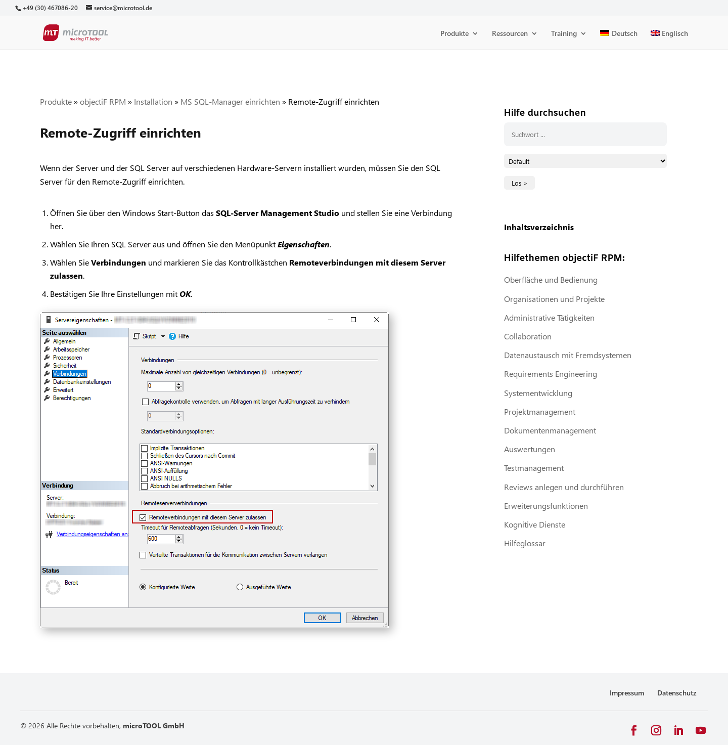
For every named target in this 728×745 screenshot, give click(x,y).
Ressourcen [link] (510, 34)
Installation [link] (153, 101)
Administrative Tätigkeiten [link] (549, 317)
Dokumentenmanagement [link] (550, 430)
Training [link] (564, 34)
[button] (634, 730)
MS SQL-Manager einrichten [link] (230, 101)
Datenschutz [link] (677, 692)
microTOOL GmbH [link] (154, 725)
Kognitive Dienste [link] (534, 524)
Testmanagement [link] (534, 467)
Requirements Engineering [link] (550, 373)
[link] (49, 8)
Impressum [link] (627, 692)
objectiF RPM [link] (103, 101)
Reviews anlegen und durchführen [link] (564, 486)
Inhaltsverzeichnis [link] (539, 227)
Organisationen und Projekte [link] (554, 298)
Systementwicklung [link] (538, 392)
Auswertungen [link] (529, 449)
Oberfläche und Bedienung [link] (551, 279)
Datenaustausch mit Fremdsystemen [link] (567, 354)
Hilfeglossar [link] (524, 543)
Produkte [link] (454, 34)
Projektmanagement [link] (539, 411)
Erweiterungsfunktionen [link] (546, 505)
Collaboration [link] (528, 336)
